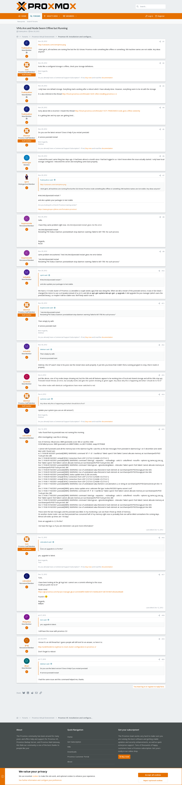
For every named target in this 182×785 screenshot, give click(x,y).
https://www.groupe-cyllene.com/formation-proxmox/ (57, 209)
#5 (163, 129)
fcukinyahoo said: (46, 180)
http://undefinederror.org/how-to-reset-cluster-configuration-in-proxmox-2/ (67, 647)
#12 (163, 345)
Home (70, 737)
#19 (163, 639)
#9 (163, 251)
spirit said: (44, 275)
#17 (163, 574)
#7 (163, 175)
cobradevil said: (46, 542)
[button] (59, 16)
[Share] (160, 41)
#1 (163, 41)
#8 (163, 217)
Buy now (88, 78)
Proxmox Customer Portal (78, 756)
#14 (163, 394)
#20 (163, 659)
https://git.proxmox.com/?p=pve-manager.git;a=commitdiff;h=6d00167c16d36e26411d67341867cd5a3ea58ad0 (80, 592)
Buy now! (124, 757)
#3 (163, 86)
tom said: (43, 620)
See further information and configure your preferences (40, 780)
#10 (163, 271)
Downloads (72, 752)
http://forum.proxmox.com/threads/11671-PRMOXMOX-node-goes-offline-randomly (107, 111)
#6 (163, 156)
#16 (163, 538)
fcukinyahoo (22, 31)
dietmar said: (45, 349)
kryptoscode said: (46, 308)
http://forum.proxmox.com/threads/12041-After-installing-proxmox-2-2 (89, 94)
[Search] (151, 6)
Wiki (69, 747)
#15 (163, 429)
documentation (107, 78)
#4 (163, 107)
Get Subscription (74, 742)
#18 (163, 615)
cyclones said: (45, 399)
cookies (35, 776)
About (69, 761)
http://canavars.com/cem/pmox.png (52, 45)
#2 (163, 63)
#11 (163, 303)
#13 (163, 375)
